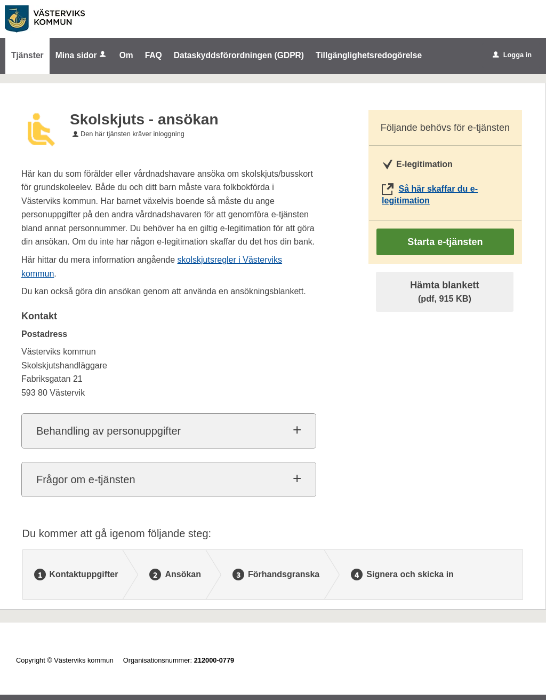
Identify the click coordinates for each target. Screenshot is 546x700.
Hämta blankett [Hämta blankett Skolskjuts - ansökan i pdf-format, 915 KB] (444, 291)
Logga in (512, 55)
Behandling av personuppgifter (108, 431)
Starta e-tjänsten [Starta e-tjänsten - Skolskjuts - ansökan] (445, 242)
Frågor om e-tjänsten (85, 479)
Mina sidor (81, 55)
